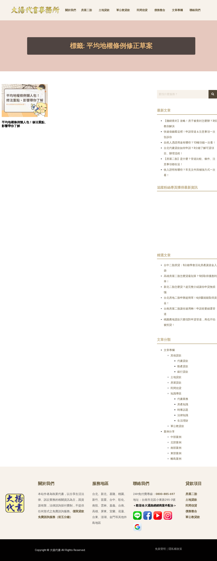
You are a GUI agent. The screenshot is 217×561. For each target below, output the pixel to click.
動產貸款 (182, 366)
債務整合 (159, 10)
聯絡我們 (195, 10)
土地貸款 (104, 10)
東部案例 (176, 453)
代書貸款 (182, 361)
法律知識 (182, 415)
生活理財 (182, 420)
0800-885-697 (165, 494)
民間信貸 (142, 10)
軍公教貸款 (123, 10)
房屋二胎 (86, 10)
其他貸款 (176, 355)
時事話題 (182, 409)
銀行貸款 (182, 371)
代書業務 (182, 399)
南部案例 (176, 447)
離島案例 (176, 458)
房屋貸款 (176, 382)
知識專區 (176, 393)
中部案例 (176, 437)
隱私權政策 (175, 548)
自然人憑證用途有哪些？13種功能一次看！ (190, 142)
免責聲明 (160, 548)
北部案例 (176, 442)
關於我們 (70, 10)
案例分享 (169, 431)
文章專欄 (177, 10)
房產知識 (182, 404)
